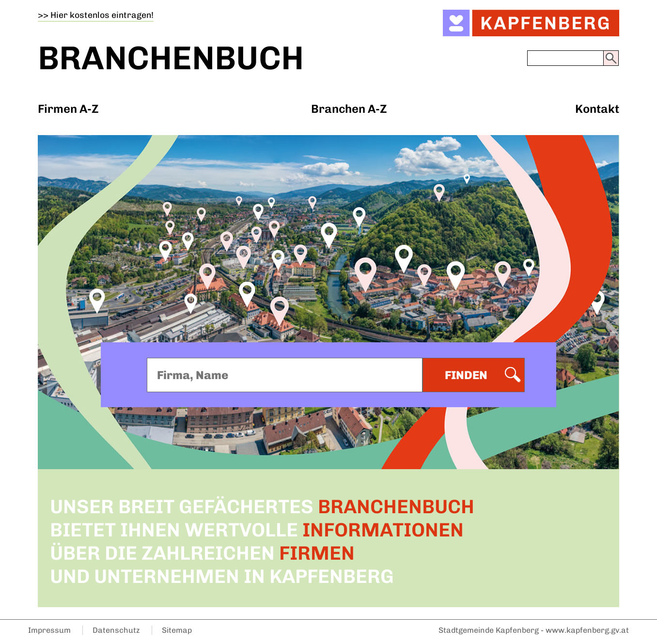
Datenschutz (116, 630)
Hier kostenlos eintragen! (102, 15)
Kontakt (597, 109)
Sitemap (177, 630)
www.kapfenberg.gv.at (587, 630)
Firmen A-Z (68, 109)
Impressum (49, 630)
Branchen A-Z (349, 109)
